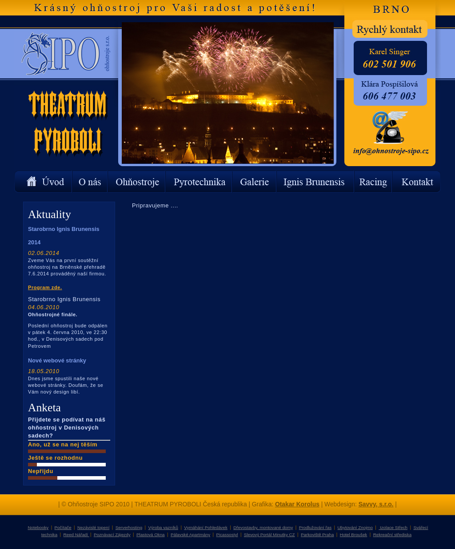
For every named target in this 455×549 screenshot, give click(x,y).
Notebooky (38, 527)
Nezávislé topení (93, 527)
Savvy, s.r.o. (376, 504)
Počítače (63, 527)
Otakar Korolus (297, 504)
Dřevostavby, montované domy (263, 527)
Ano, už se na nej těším (62, 444)
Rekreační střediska (392, 534)
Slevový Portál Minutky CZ (269, 534)
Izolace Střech (393, 527)
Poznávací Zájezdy (112, 534)
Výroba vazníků (163, 527)
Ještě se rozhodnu (55, 457)
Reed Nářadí (76, 534)
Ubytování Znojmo (355, 527)
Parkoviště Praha (317, 534)
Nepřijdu (40, 471)
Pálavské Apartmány (190, 534)
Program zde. (45, 287)
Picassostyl (227, 534)
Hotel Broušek (353, 534)
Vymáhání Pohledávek (206, 527)
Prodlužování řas (315, 527)
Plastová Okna (150, 534)
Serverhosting (129, 527)
